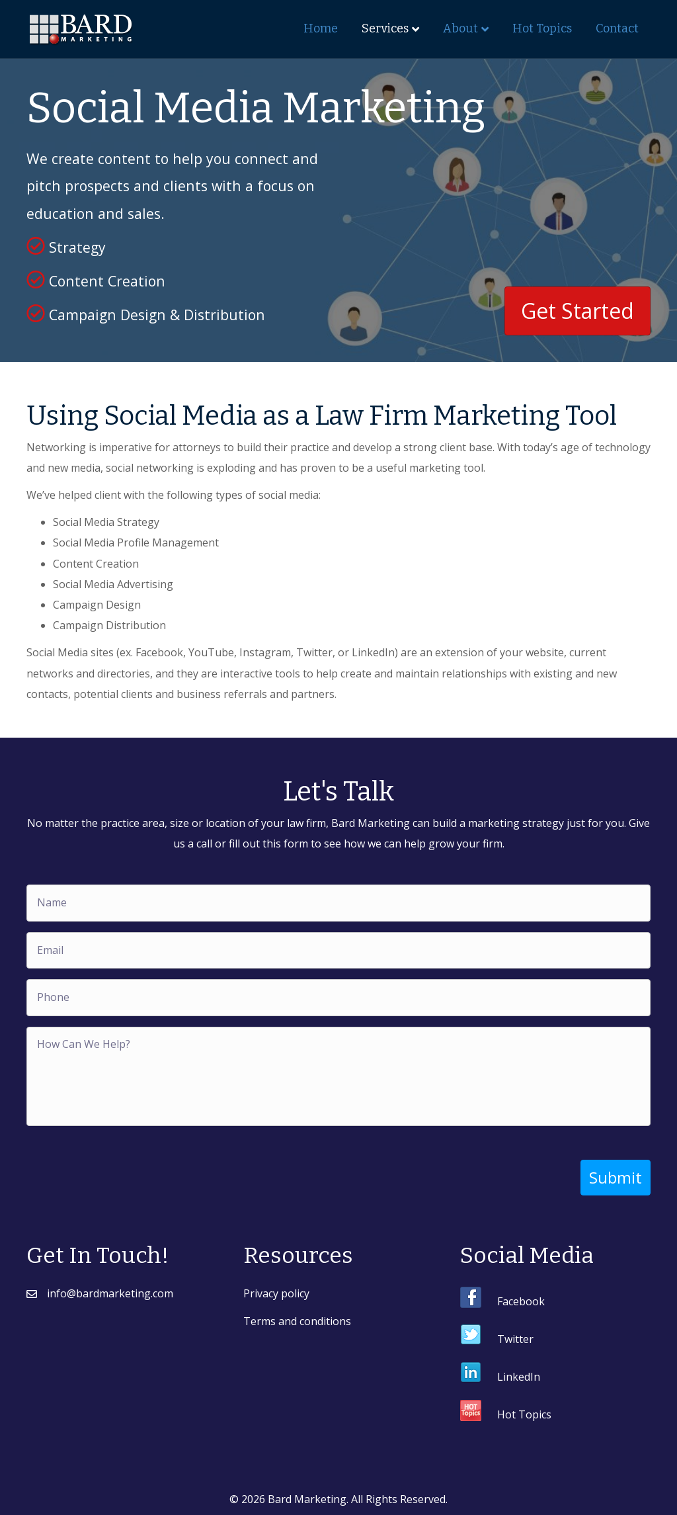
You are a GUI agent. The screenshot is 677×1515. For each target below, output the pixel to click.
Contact (617, 28)
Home (320, 28)
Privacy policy (276, 1291)
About (460, 28)
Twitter (515, 1337)
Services (385, 28)
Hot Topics (542, 28)
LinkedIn (518, 1374)
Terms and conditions (297, 1319)
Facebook (521, 1299)
